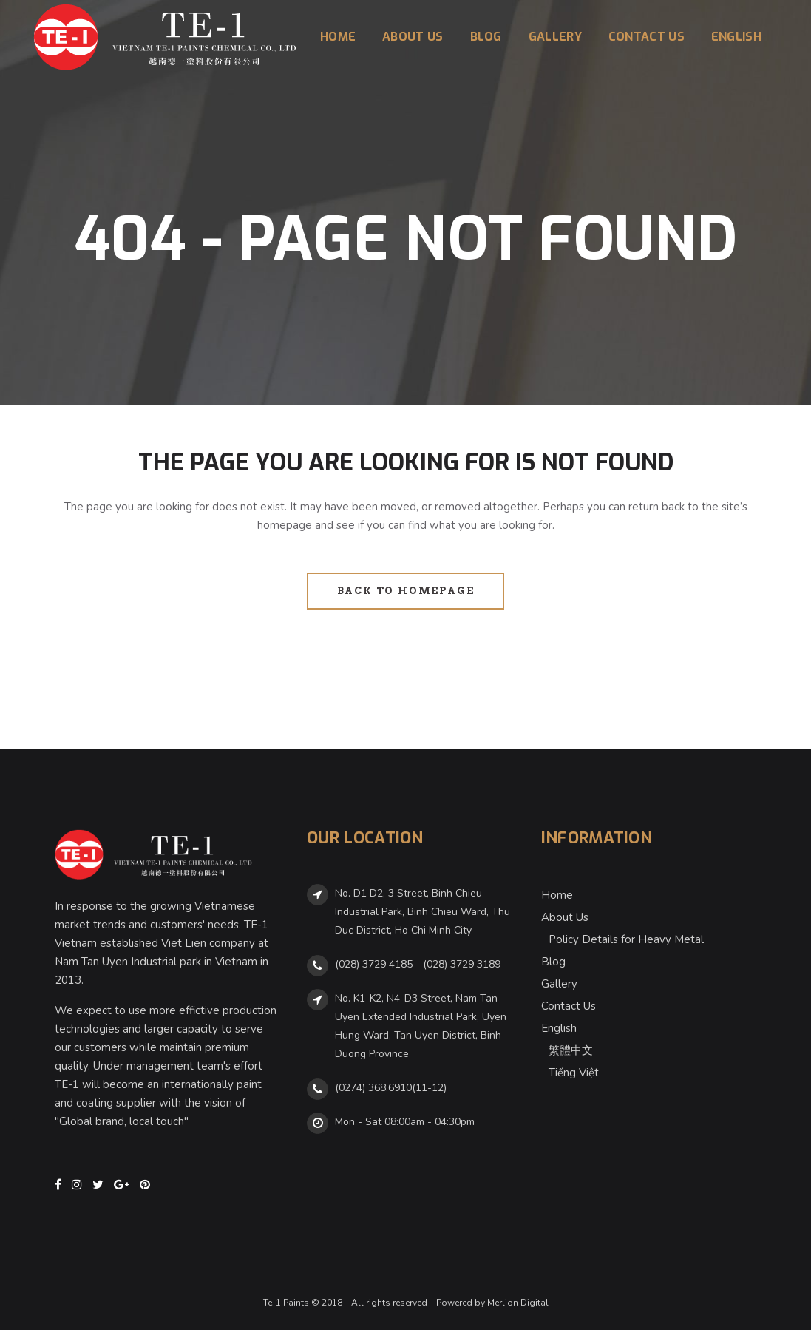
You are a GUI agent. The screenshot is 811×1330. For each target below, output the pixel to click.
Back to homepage (406, 590)
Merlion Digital (518, 1303)
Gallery (559, 983)
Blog (553, 961)
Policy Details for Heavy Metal (626, 939)
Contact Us (568, 1006)
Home (557, 895)
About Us (564, 917)
